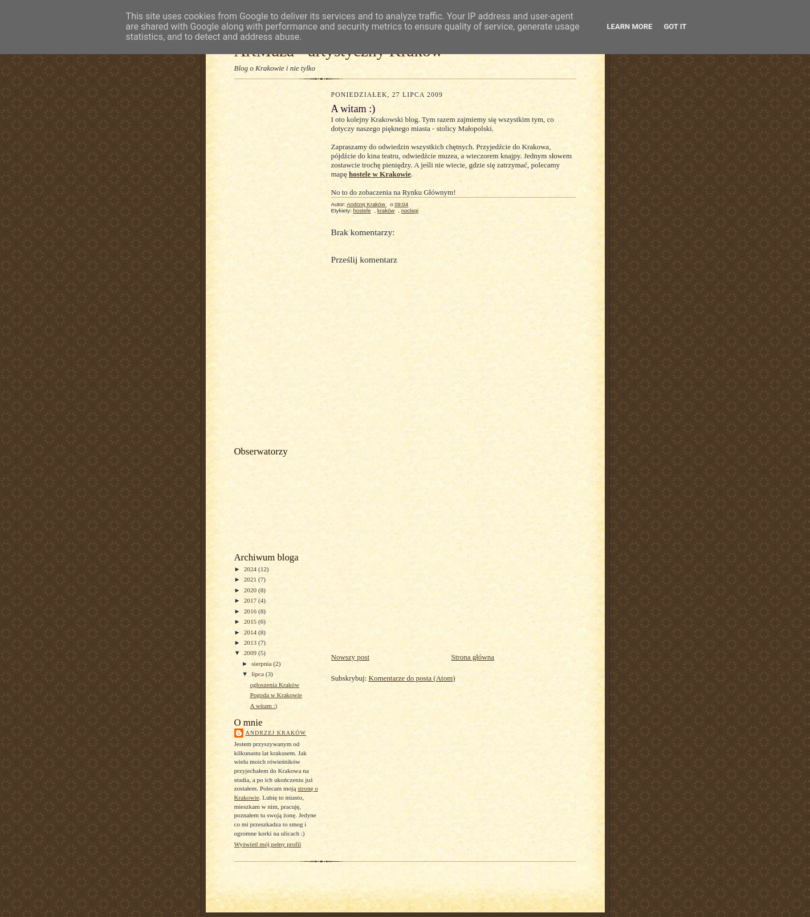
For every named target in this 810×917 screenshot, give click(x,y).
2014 (251, 632)
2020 (251, 590)
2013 (251, 642)
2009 (251, 652)
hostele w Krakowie (380, 174)
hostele (362, 210)
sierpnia (262, 663)
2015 (251, 621)
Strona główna (472, 657)
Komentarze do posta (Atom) (412, 678)
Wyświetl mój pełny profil (268, 844)
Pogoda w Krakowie (276, 694)
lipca (258, 673)
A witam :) (263, 705)
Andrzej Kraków (276, 733)
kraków (385, 210)
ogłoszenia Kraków (274, 684)
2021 (251, 579)
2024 (251, 569)
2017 (251, 600)
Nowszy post (350, 657)
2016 (251, 611)
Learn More (630, 26)
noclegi (409, 210)
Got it (675, 26)
